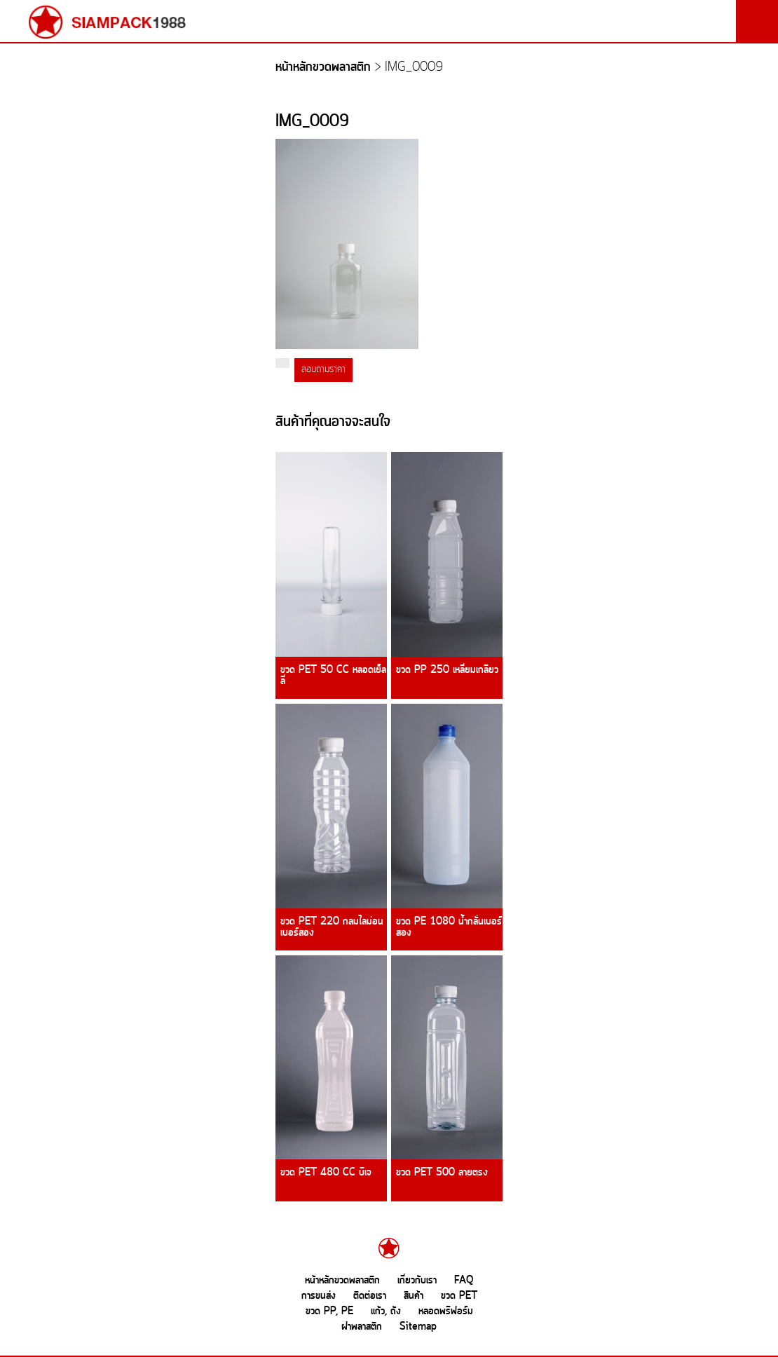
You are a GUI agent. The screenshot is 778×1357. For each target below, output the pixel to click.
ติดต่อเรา (369, 1296)
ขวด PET (459, 1296)
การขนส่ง (318, 1296)
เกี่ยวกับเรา (417, 1280)
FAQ (463, 1280)
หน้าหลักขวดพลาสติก (323, 67)
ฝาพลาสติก (361, 1327)
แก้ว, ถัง (386, 1311)
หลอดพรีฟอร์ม (445, 1311)
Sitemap (418, 1327)
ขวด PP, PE (329, 1311)
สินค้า (413, 1296)
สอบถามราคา (323, 369)
